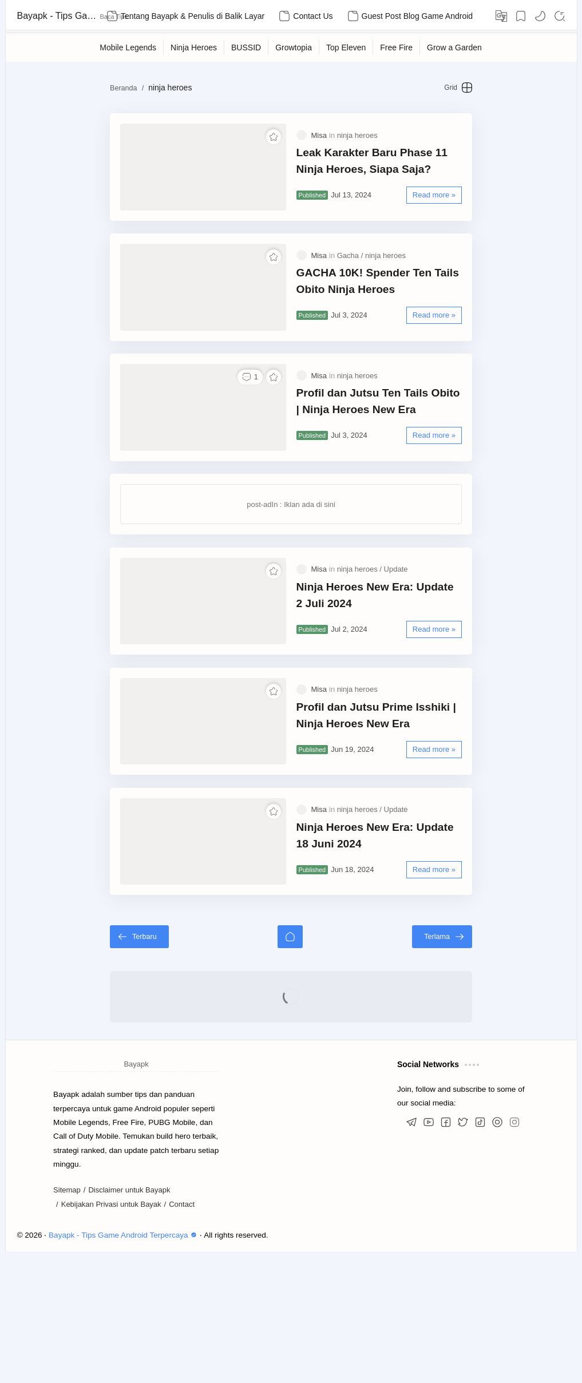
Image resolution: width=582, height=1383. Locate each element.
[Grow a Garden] (454, 47)
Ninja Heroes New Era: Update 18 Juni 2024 (395, 956)
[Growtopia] (293, 47)
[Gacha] (350, 288)
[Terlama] (484, 1068)
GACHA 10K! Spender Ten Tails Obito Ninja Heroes (393, 314)
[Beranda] (290, 1068)
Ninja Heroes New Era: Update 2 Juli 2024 (390, 672)
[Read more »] (476, 206)
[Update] (396, 646)
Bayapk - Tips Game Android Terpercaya (57, 16)
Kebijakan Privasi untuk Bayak (111, 1336)
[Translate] (501, 16)
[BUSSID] (246, 47)
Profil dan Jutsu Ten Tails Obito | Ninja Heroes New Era (396, 456)
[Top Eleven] (346, 47)
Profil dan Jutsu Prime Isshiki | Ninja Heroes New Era (391, 814)
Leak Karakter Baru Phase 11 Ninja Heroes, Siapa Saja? (387, 172)
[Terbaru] (97, 1068)
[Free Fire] (396, 47)
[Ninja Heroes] (194, 47)
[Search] (559, 16)
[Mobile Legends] (128, 47)
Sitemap (67, 1322)
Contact (182, 1336)
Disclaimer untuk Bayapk (129, 1322)
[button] (540, 16)
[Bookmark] (520, 16)
